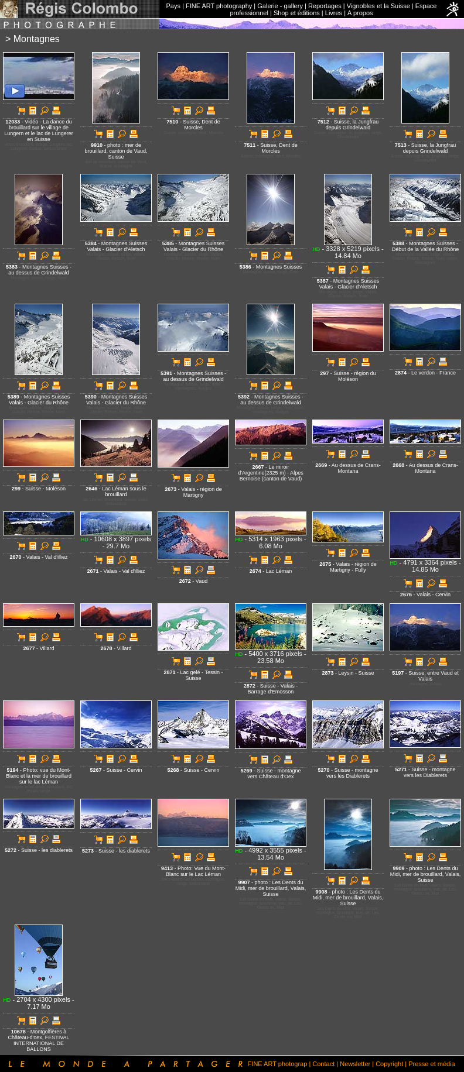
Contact (323, 1063)
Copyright (389, 1063)
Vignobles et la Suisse (378, 5)
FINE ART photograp (278, 1063)
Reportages (325, 5)
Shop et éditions (297, 12)
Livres (333, 12)
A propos (360, 12)
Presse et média (431, 1063)
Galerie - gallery (280, 5)
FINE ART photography (219, 5)
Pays (173, 5)
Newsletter (355, 1063)
